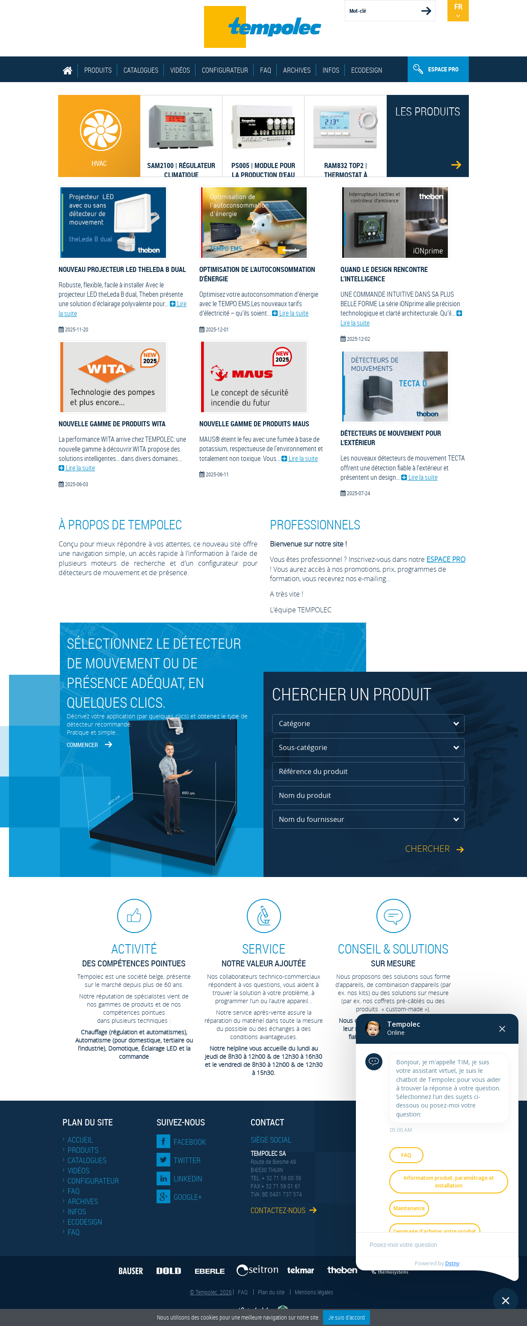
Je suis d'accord (346, 1317)
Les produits (427, 111)
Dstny (452, 1263)
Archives (297, 70)
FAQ (265, 70)
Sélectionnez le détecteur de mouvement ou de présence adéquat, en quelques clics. (154, 672)
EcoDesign (366, 70)
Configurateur (225, 70)
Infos (331, 70)
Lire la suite (77, 468)
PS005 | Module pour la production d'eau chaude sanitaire (261, 164)
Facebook (190, 1142)
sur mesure (393, 954)
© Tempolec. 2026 (211, 1292)
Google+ (188, 1197)
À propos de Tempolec (120, 524)
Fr (458, 6)
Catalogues (141, 70)
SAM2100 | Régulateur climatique (179, 164)
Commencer (82, 745)
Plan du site (271, 1292)
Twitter (187, 1160)
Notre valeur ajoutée (263, 954)
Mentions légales (314, 1292)
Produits (98, 70)
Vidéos (180, 70)
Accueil (80, 1139)
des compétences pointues (134, 954)
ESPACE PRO (445, 559)
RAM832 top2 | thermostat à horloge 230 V (343, 164)
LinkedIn (188, 1178)
